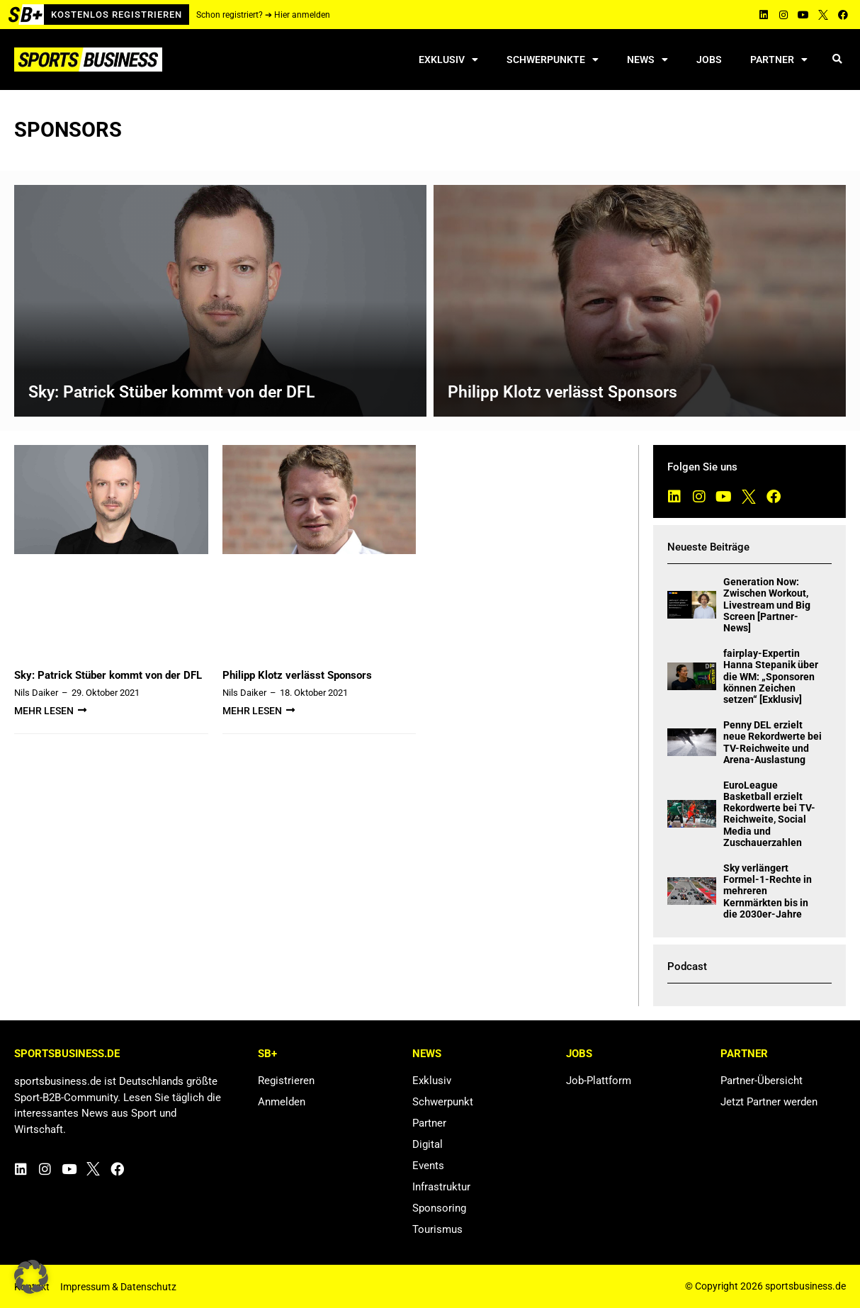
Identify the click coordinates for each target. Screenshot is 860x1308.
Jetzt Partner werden (768, 1101)
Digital (427, 1144)
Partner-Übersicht (761, 1080)
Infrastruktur (441, 1186)
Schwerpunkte (553, 59)
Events (428, 1165)
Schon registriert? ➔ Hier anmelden (263, 15)
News (647, 59)
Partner (779, 59)
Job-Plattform (598, 1080)
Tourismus (437, 1229)
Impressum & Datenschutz (118, 1287)
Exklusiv (448, 59)
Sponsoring (439, 1208)
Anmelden (281, 1101)
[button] (837, 60)
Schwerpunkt (442, 1101)
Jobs (709, 59)
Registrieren (286, 1080)
